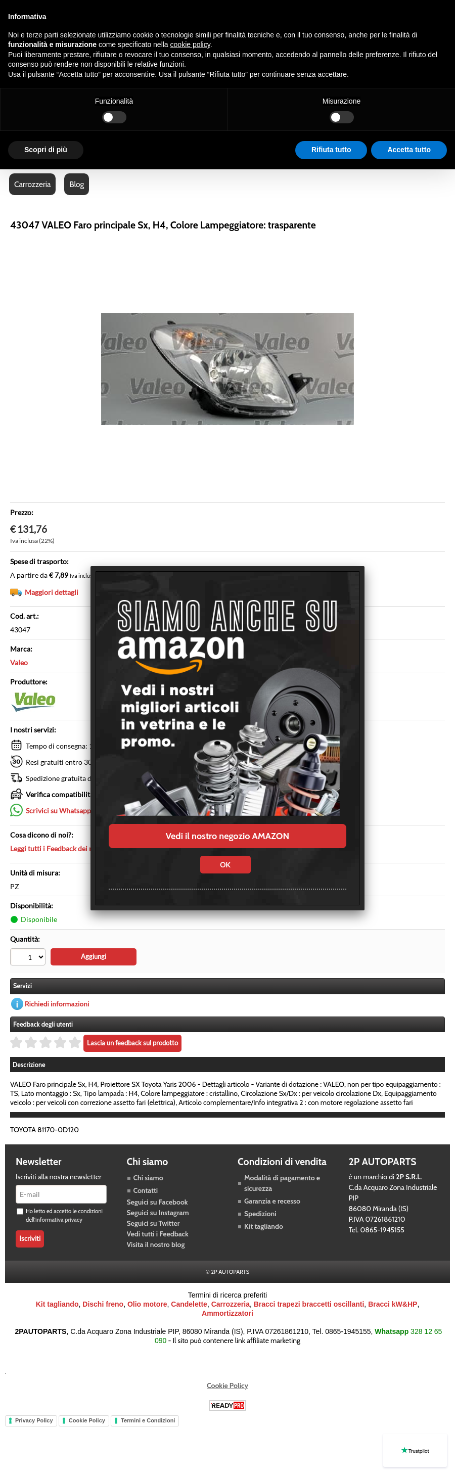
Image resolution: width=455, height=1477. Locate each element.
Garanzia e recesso (272, 1201)
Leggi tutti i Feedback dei (70, 848)
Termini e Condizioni (148, 1420)
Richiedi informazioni (57, 1003)
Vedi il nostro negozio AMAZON (227, 836)
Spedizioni (260, 1213)
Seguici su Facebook (157, 1202)
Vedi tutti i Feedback (158, 1233)
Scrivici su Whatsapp (58, 810)
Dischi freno (102, 1304)
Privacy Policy (34, 1420)
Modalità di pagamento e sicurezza (282, 1183)
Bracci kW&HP (392, 1304)
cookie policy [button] (190, 44)
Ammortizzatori (227, 1313)
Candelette (189, 1304)
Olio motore (147, 1304)
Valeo (19, 662)
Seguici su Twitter (153, 1223)
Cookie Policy (227, 1385)
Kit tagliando (263, 1226)
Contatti (145, 1190)
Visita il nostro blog (156, 1244)
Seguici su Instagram (158, 1212)
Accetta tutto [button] (409, 150)
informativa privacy (58, 1219)
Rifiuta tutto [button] (331, 150)
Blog (76, 184)
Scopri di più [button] (45, 150)
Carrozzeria (32, 184)
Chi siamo (148, 1177)
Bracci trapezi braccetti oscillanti (309, 1304)
